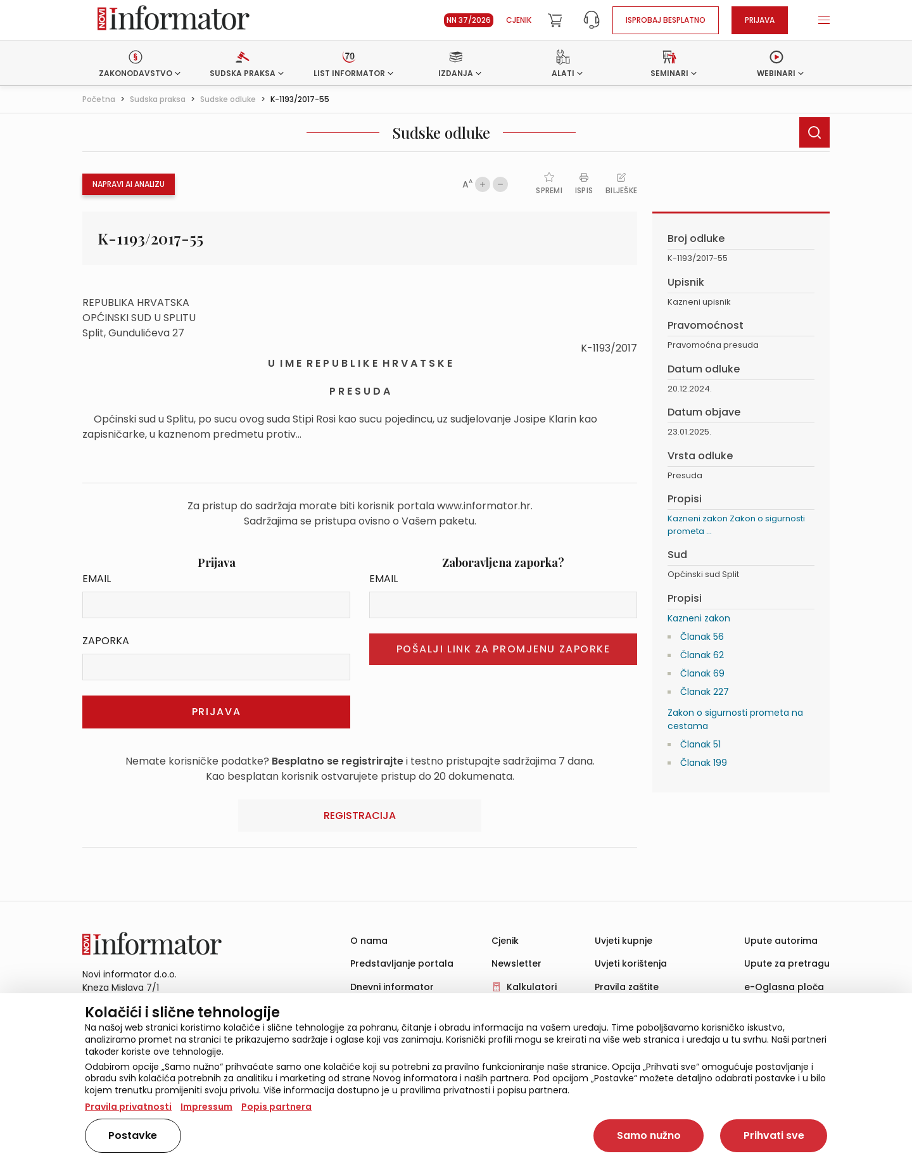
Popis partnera (276, 1106)
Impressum (206, 1106)
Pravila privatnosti (128, 1106)
